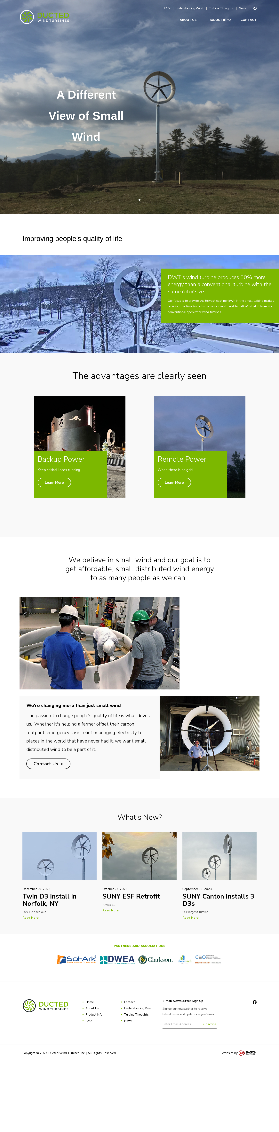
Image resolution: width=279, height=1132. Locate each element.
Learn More (48, 568)
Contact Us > (48, 834)
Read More (30, 988)
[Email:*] (190, 1095)
